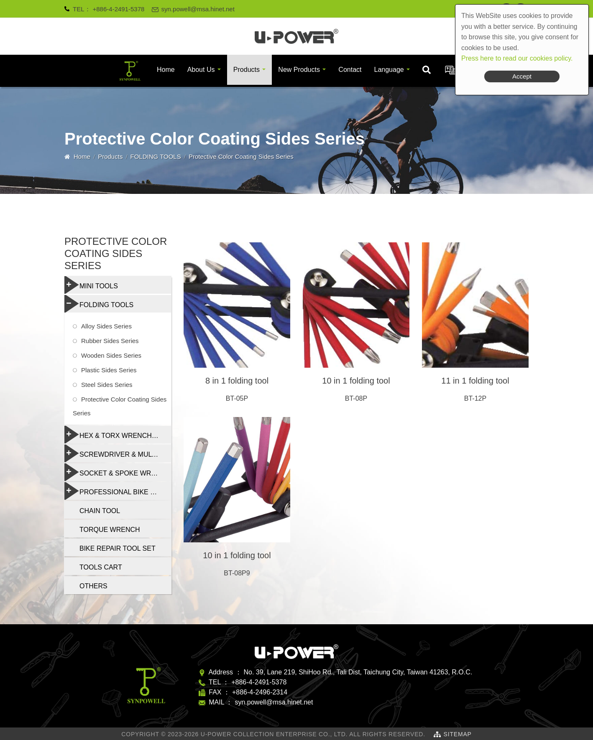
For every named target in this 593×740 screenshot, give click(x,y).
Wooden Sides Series (111, 355)
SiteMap (458, 734)
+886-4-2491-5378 (119, 9)
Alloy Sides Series (106, 326)
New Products (299, 69)
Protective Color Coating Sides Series (119, 406)
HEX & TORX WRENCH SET (115, 434)
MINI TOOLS (91, 285)
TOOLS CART (100, 567)
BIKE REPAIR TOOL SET (117, 548)
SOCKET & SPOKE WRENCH (117, 472)
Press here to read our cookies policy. (517, 58)
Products (246, 69)
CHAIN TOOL (99, 510)
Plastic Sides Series (109, 370)
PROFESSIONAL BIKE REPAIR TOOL (117, 491)
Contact (349, 69)
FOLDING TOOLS (155, 156)
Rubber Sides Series (110, 340)
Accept (522, 76)
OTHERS (93, 586)
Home (166, 69)
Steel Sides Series (107, 384)
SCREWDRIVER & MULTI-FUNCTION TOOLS (117, 453)
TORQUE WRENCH (109, 529)
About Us (201, 69)
